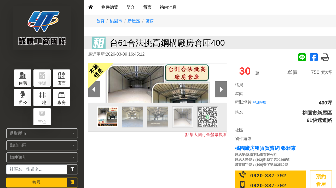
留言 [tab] (147, 7)
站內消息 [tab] (168, 7)
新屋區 (134, 21)
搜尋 (36, 182)
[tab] (90, 7)
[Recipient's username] (36, 169)
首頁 (100, 21)
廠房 (150, 21)
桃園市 (116, 21)
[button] (42, 133)
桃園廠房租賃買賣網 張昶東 (265, 148)
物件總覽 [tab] (109, 7)
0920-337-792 (268, 175)
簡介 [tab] (130, 7)
